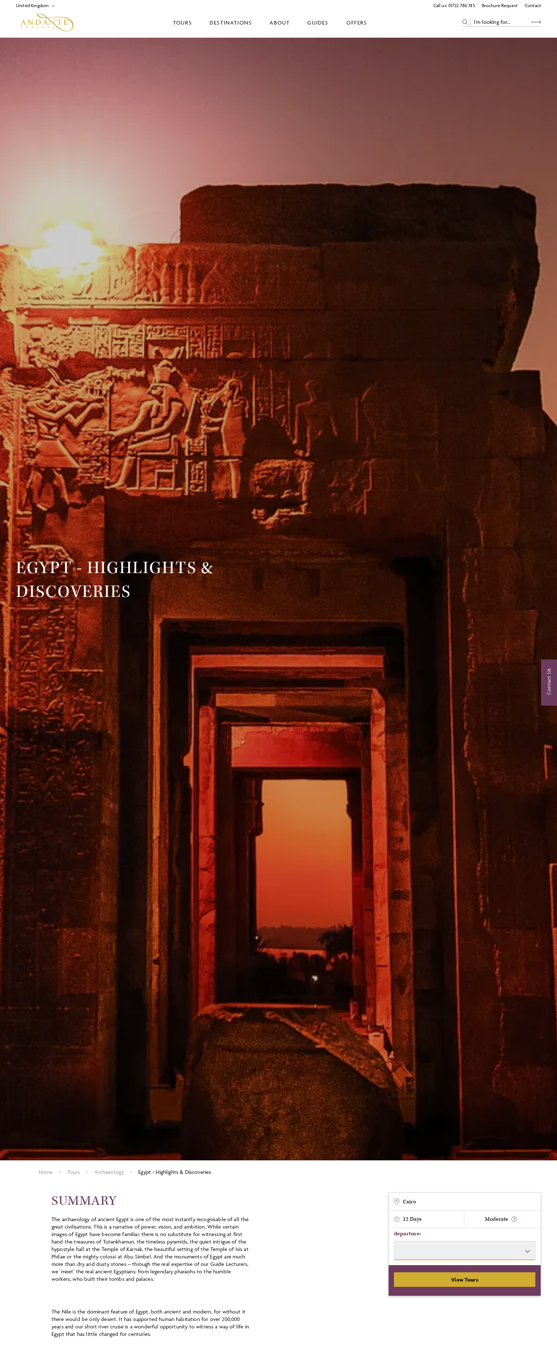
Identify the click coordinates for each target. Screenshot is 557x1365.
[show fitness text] (514, 1219)
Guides (318, 22)
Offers (356, 22)
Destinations (231, 22)
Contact (533, 5)
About (280, 22)
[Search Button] (536, 22)
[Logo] (47, 22)
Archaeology (109, 1172)
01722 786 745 (461, 5)
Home (46, 1172)
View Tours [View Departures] (464, 1279)
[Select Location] (32, 5)
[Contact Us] (549, 682)
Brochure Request (500, 5)
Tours (182, 22)
